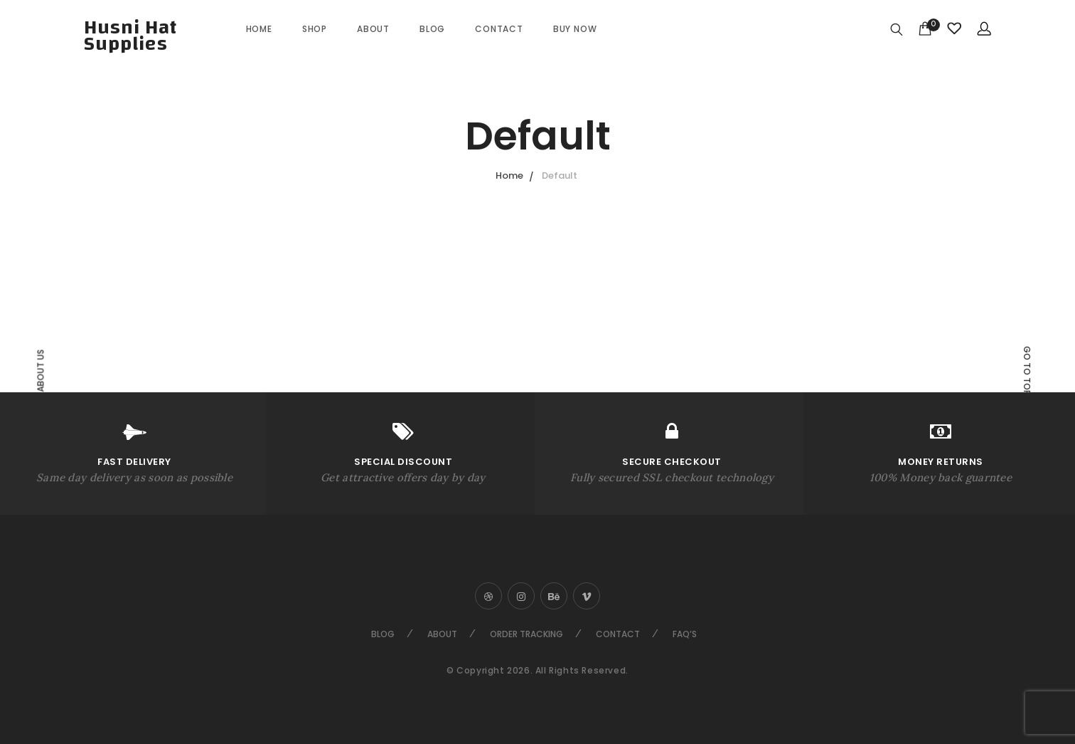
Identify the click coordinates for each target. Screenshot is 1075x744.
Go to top (1027, 370)
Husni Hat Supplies (130, 35)
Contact (499, 29)
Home (259, 29)
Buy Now (575, 29)
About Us (40, 371)
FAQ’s (685, 634)
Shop (314, 29)
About (373, 29)
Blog (432, 29)
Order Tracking (526, 634)
